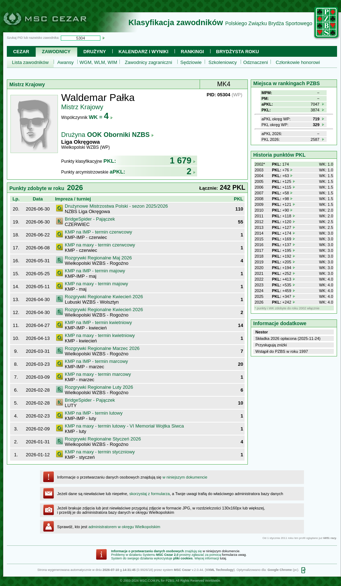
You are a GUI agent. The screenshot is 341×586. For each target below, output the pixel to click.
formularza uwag (234, 555)
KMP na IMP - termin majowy (95, 270)
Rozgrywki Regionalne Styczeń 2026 (103, 439)
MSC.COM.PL (150, 580)
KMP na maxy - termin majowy (96, 283)
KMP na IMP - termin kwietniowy (98, 322)
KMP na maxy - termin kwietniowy (100, 335)
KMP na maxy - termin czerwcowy (100, 245)
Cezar (21, 51)
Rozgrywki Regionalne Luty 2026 (99, 387)
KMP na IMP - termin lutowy (94, 413)
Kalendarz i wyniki (143, 51)
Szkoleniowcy (223, 62)
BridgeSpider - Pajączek (90, 219)
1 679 (183, 160)
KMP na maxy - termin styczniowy (100, 452)
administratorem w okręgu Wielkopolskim (124, 527)
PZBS (169, 580)
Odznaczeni (255, 62)
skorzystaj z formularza (149, 494)
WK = (101, 117)
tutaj (223, 558)
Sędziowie (190, 62)
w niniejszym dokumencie (185, 477)
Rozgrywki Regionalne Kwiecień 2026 (104, 296)
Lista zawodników (30, 62)
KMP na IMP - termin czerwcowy (98, 232)
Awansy (65, 62)
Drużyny (94, 51)
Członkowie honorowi (298, 62)
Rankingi (192, 51)
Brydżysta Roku (237, 51)
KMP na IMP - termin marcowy (96, 361)
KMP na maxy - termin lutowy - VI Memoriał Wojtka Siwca (124, 426)
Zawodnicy (56, 51)
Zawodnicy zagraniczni (148, 62)
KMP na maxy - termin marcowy (98, 374)
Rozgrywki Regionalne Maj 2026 (98, 257)
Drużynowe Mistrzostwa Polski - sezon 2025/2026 (116, 206)
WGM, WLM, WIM (98, 62)
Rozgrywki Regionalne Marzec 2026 (102, 348)
